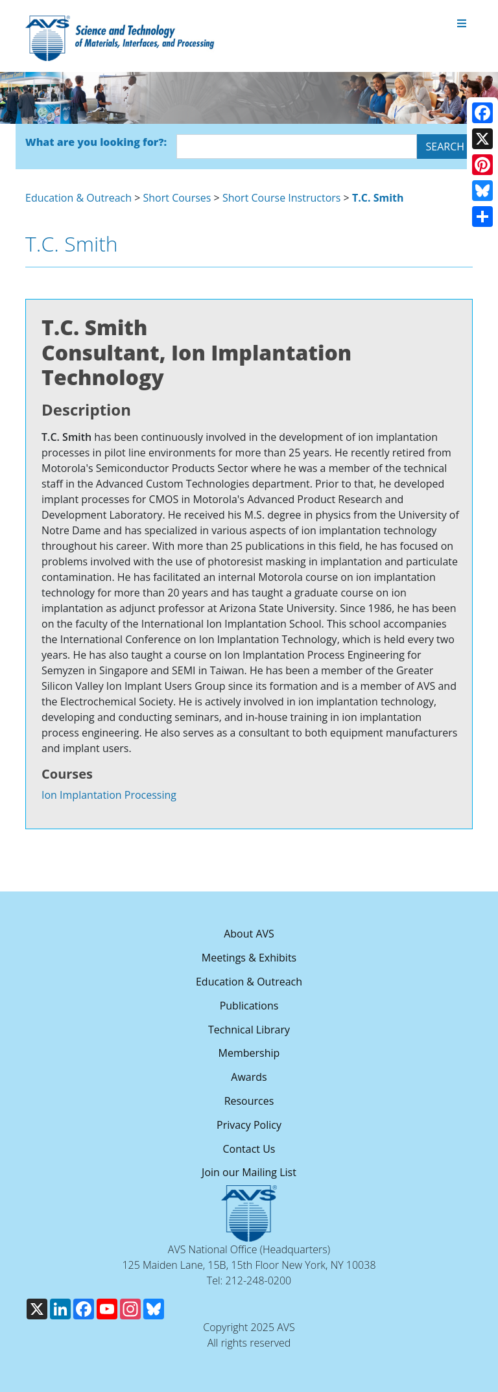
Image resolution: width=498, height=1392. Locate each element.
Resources (249, 1101)
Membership (249, 1053)
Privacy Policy (249, 1125)
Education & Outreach (78, 198)
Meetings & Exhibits (249, 957)
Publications (249, 1005)
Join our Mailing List (249, 1172)
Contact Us (249, 1149)
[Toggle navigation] (462, 24)
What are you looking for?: (96, 142)
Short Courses (177, 198)
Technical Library (249, 1029)
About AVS (249, 933)
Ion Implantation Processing (109, 795)
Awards (249, 1077)
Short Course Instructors (281, 198)
